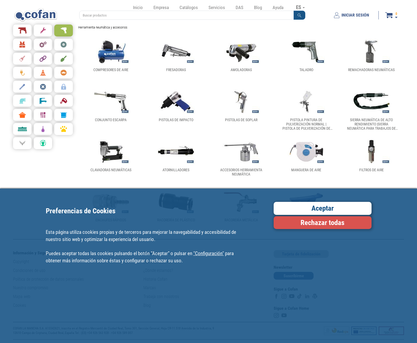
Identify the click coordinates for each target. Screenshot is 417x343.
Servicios (216, 7)
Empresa (161, 7)
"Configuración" (208, 253)
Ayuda (278, 7)
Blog (258, 7)
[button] (299, 15)
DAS (239, 7)
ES (300, 7)
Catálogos (189, 7)
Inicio (138, 7)
